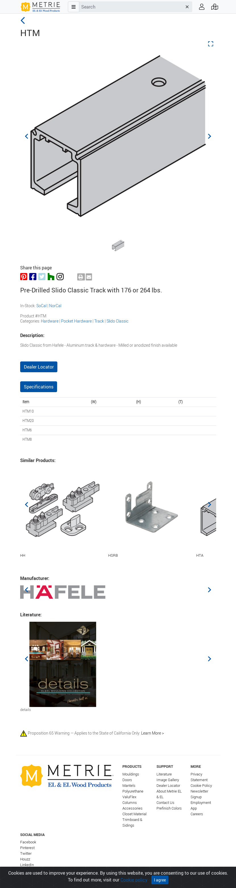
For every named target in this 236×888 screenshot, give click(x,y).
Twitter (26, 853)
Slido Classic (117, 321)
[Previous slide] (27, 136)
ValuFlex (129, 797)
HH (22, 555)
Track (99, 321)
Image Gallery (167, 779)
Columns (129, 802)
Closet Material (134, 814)
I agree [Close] (160, 881)
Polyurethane (132, 791)
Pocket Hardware (76, 321)
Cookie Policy (201, 785)
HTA (199, 555)
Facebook (28, 842)
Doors (127, 779)
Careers (197, 814)
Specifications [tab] (38, 387)
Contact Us (165, 802)
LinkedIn (27, 864)
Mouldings (130, 774)
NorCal (55, 305)
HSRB (113, 555)
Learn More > (152, 733)
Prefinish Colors (169, 808)
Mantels (128, 785)
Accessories (132, 808)
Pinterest (27, 847)
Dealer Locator (39, 367)
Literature (164, 774)
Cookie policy (133, 881)
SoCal (41, 305)
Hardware (50, 321)
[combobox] (130, 6)
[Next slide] (209, 136)
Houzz (25, 859)
